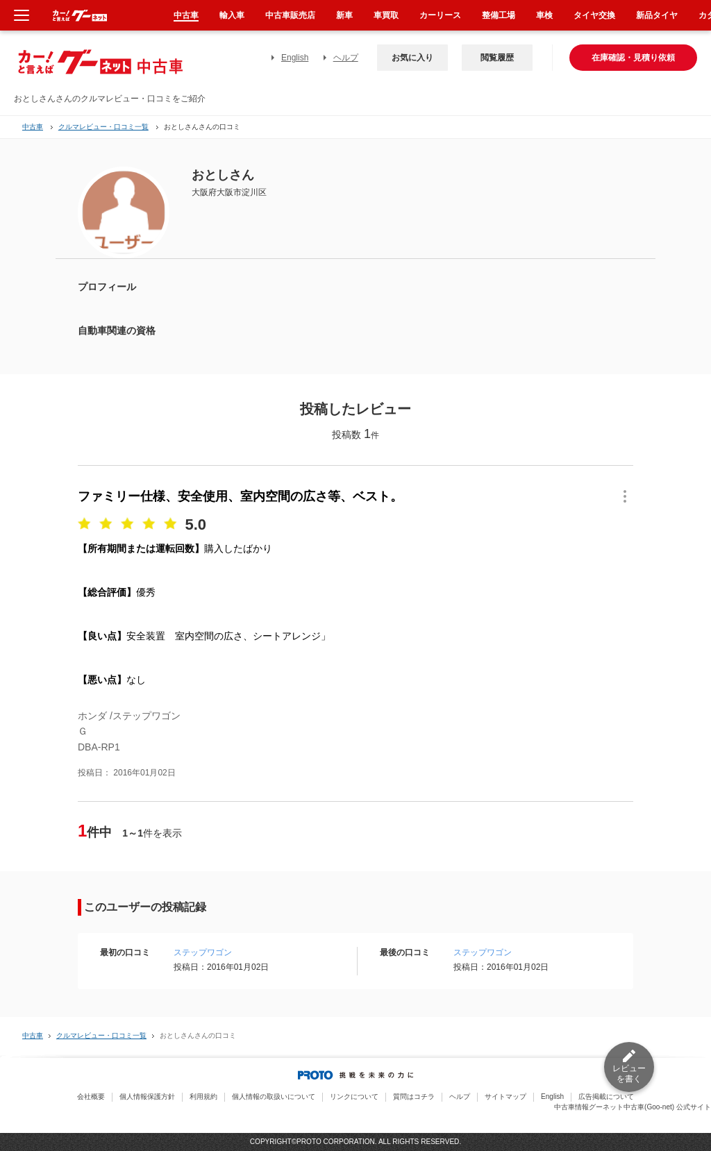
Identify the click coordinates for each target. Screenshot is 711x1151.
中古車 (32, 127)
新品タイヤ (657, 15)
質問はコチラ (414, 1096)
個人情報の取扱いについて (273, 1096)
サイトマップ (505, 1096)
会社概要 (91, 1096)
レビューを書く (629, 1074)
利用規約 (203, 1096)
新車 (344, 15)
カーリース (440, 15)
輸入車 (231, 15)
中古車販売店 (290, 15)
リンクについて (354, 1096)
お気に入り (412, 57)
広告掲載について (606, 1096)
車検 (544, 15)
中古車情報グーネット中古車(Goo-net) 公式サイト (632, 1107)
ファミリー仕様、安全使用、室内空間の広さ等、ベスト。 (240, 496)
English (294, 57)
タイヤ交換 (594, 15)
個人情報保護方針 (147, 1096)
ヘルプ (345, 57)
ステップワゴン (203, 952)
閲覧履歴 (497, 57)
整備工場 (498, 15)
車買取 (386, 15)
